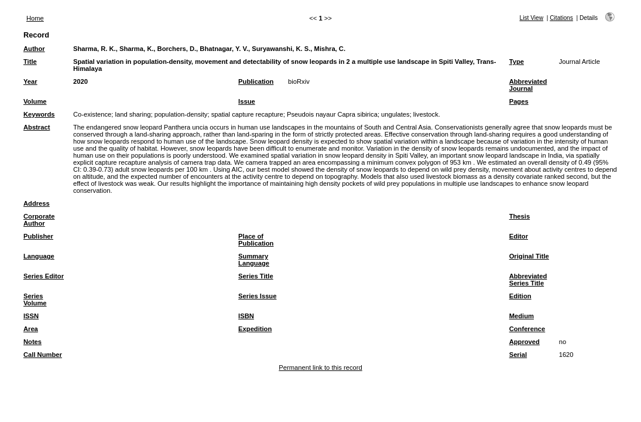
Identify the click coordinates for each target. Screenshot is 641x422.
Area (30, 328)
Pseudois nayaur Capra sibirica (332, 114)
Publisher (38, 236)
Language (38, 256)
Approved (524, 341)
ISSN (31, 315)
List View (532, 18)
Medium (521, 315)
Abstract (36, 127)
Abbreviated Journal (528, 85)
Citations (561, 18)
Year (30, 81)
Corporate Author (38, 220)
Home (35, 18)
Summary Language (253, 260)
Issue (246, 101)
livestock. (426, 114)
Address (36, 203)
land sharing (132, 114)
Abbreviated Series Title (528, 280)
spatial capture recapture (247, 114)
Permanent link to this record (320, 367)
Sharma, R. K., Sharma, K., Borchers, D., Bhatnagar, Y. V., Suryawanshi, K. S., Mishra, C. (209, 48)
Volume (35, 101)
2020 (80, 81)
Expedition (255, 328)
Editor (518, 236)
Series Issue (257, 296)
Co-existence (92, 114)
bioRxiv (299, 81)
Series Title (255, 276)
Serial (518, 354)
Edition (520, 296)
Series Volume (35, 299)
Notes (32, 341)
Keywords (38, 114)
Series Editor (43, 276)
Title (30, 61)
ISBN (246, 315)
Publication (255, 81)
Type (516, 61)
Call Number (42, 354)
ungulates (395, 114)
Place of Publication (255, 240)
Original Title (529, 256)
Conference (527, 328)
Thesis (519, 216)
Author (34, 48)
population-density (181, 114)
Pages (519, 101)
